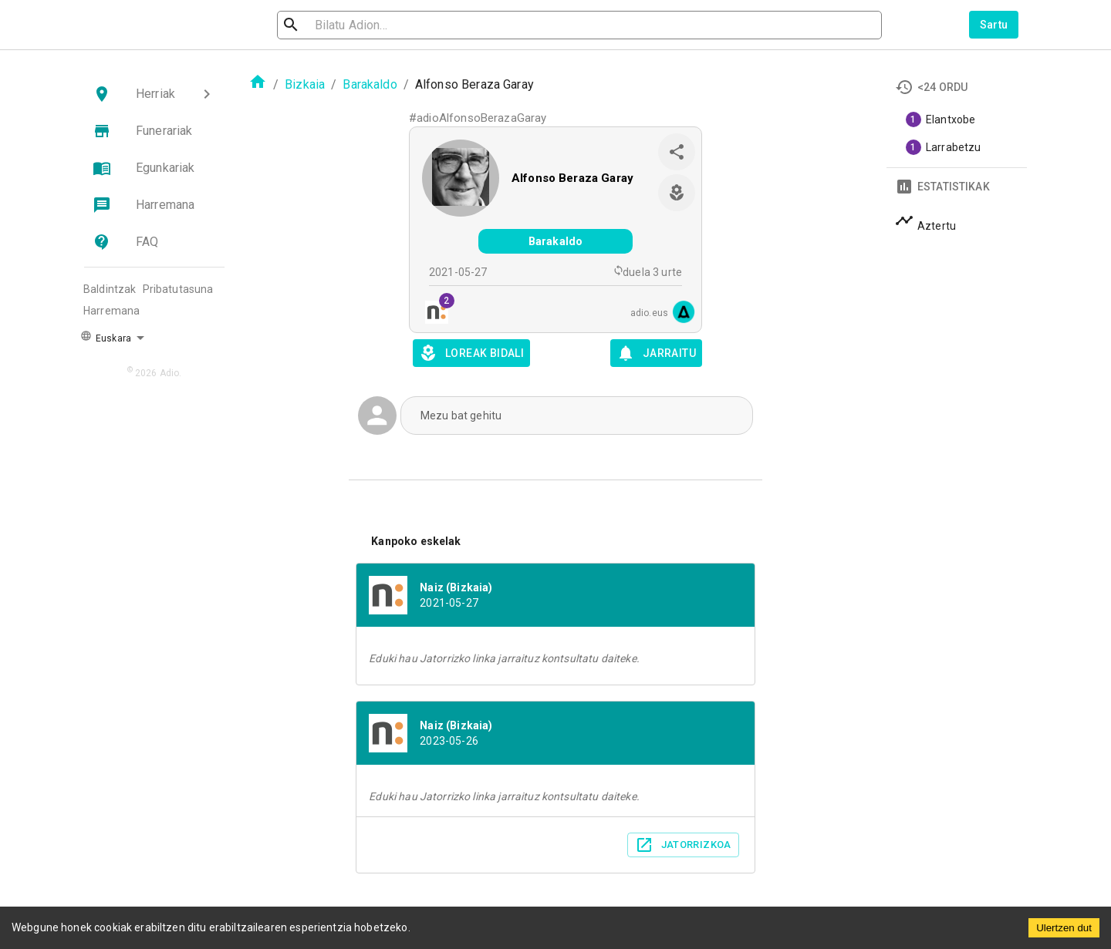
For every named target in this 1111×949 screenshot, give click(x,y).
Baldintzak (110, 289)
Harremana (111, 311)
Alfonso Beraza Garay (572, 178)
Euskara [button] (105, 337)
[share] (676, 151)
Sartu (994, 25)
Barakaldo (370, 84)
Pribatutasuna (178, 289)
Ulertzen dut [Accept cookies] (1064, 928)
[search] (359, 25)
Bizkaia (305, 84)
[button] (154, 94)
